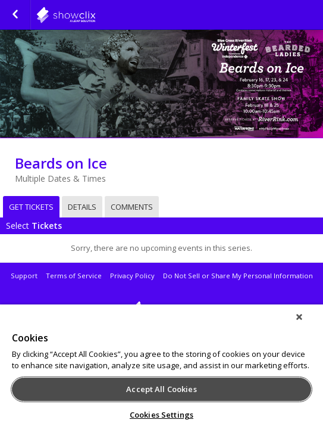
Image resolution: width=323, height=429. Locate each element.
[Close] (307, 324)
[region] (161, 370)
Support (24, 275)
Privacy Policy (132, 275)
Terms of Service (74, 275)
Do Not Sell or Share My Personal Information (238, 275)
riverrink (95, 15)
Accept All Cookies (161, 389)
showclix (161, 309)
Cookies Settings (161, 414)
